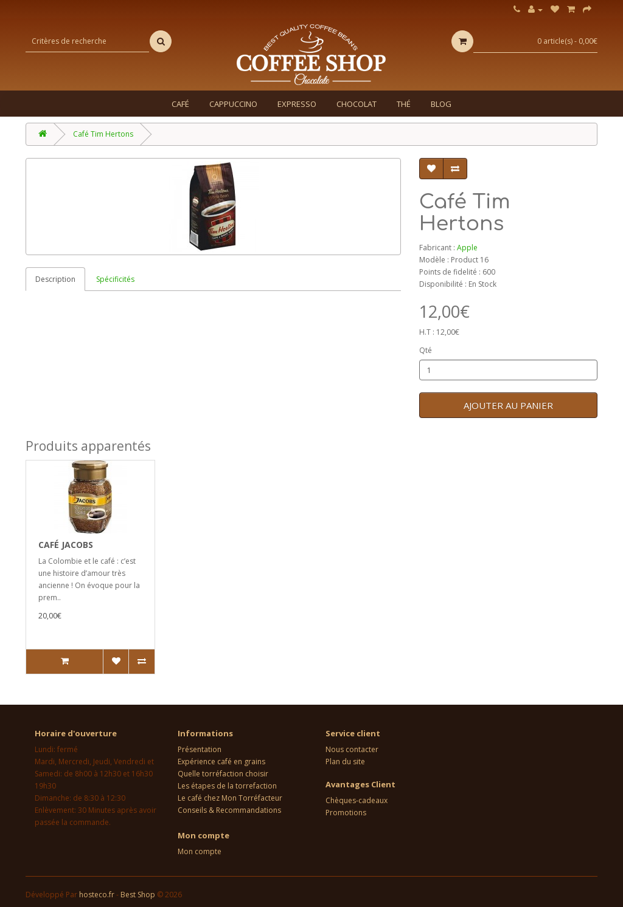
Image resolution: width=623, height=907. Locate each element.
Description (55, 279)
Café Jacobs (65, 544)
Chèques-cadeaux (356, 800)
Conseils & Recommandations (229, 810)
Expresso (296, 103)
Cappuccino (233, 103)
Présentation (199, 749)
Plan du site (345, 761)
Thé (404, 103)
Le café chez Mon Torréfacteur (230, 798)
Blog (441, 103)
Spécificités (115, 279)
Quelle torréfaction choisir (223, 773)
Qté (425, 350)
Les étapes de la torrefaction (227, 786)
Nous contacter (351, 749)
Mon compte (199, 851)
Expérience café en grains (221, 761)
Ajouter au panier (508, 405)
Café (180, 103)
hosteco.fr (96, 894)
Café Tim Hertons (103, 134)
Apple (467, 247)
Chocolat (356, 103)
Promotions (345, 812)
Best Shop (137, 894)
